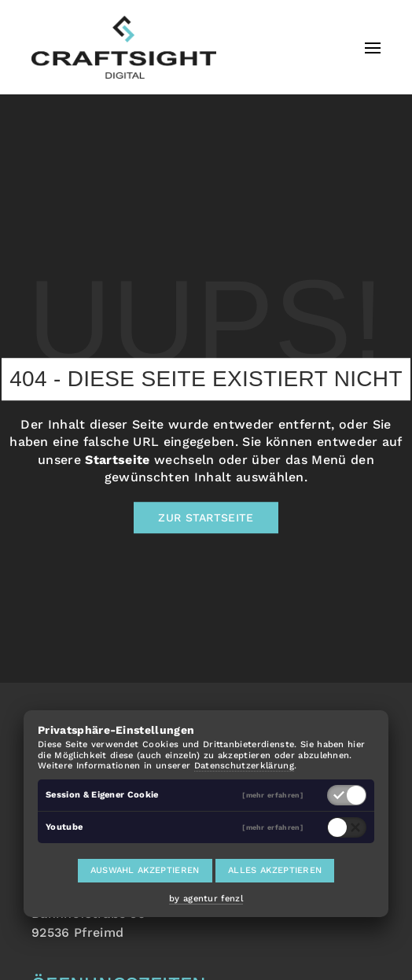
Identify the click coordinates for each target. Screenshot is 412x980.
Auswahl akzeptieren (145, 870)
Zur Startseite (205, 518)
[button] (373, 47)
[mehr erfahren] (272, 794)
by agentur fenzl (206, 898)
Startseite (117, 459)
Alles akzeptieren (275, 870)
